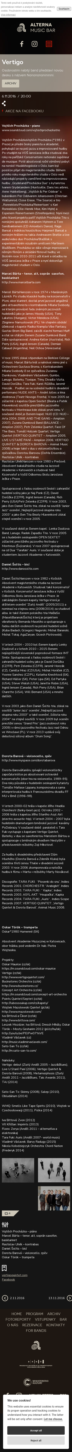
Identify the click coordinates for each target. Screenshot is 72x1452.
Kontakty (55, 1325)
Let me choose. (53, 1419)
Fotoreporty (18, 1319)
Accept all (36, 1430)
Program (34, 1314)
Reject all (36, 1440)
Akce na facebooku (23, 111)
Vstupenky (45, 1319)
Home (17, 1314)
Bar (63, 1319)
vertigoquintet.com (14, 1275)
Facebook (8, 1280)
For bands (36, 1331)
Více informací (8, 14)
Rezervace (32, 1325)
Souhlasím (64, 9)
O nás (12, 1325)
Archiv (10, 83)
